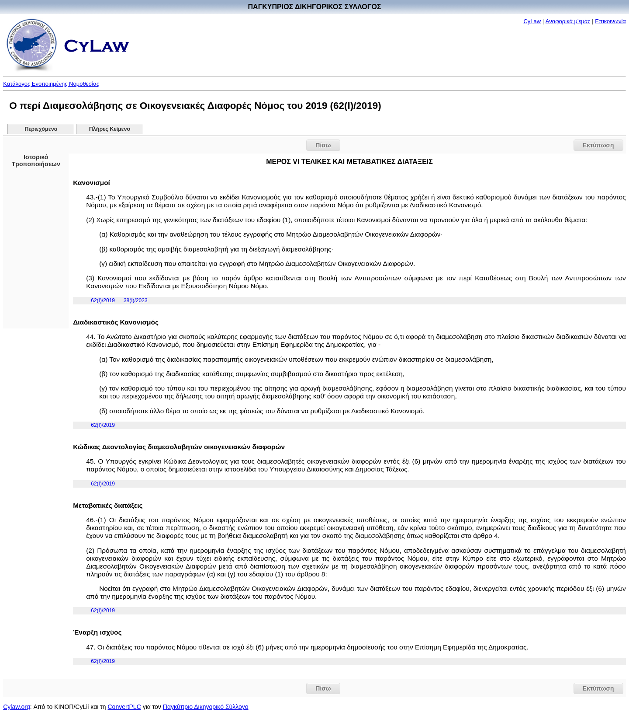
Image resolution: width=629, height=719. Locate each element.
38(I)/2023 (136, 300)
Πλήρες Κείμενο (110, 129)
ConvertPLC (124, 706)
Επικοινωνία (610, 21)
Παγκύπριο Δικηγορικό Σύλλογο (206, 706)
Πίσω (323, 145)
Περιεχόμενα (40, 129)
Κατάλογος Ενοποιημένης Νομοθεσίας (51, 83)
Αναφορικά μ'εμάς (568, 21)
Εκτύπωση (598, 145)
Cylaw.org (16, 706)
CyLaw (532, 21)
